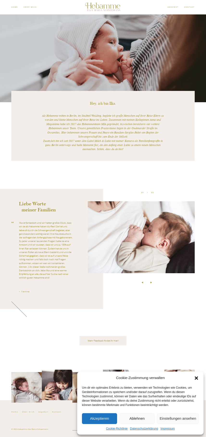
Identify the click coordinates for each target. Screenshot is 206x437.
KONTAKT (189, 7)
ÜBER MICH (30, 7)
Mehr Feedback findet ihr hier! (103, 340)
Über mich (28, 412)
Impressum (168, 428)
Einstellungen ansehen (178, 418)
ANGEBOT (173, 7)
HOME (14, 7)
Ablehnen (136, 418)
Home (14, 412)
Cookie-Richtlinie (117, 428)
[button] (196, 378)
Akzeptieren (99, 418)
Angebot (43, 412)
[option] (103, 249)
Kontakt (56, 412)
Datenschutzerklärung (144, 428)
